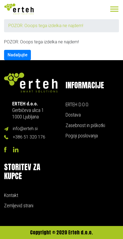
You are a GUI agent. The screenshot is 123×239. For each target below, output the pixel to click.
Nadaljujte (17, 54)
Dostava (73, 115)
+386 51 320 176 (29, 137)
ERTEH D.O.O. (77, 104)
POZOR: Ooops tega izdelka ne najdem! (45, 25)
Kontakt (11, 195)
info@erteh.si (25, 128)
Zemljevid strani (18, 205)
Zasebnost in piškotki (85, 125)
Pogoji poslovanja (82, 135)
